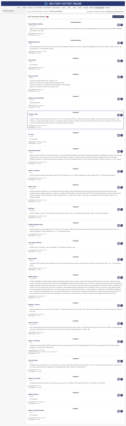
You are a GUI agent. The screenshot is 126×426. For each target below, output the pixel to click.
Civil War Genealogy (37, 11)
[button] (61, 24)
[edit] (121, 25)
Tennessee (45, 11)
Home (29, 11)
